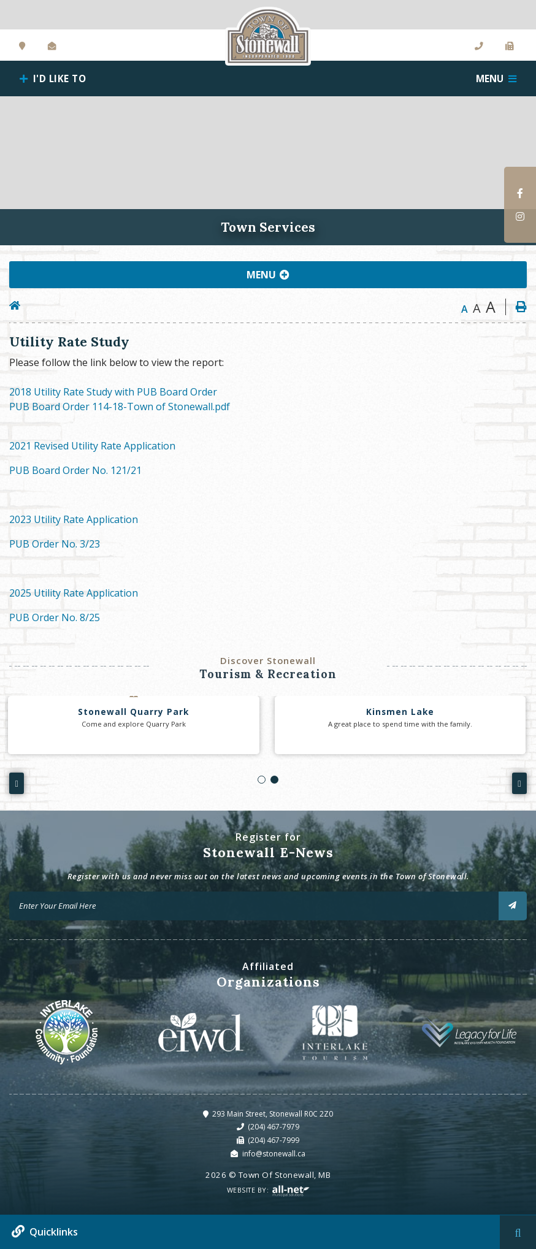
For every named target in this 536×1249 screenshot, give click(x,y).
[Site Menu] (268, 274)
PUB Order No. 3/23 (54, 544)
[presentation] (16, 783)
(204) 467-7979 (273, 1126)
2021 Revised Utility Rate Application (92, 446)
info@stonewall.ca (273, 1153)
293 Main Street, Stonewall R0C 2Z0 (272, 1114)
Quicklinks (53, 1232)
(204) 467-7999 (273, 1140)
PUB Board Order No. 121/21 (75, 470)
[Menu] (496, 78)
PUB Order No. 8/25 (54, 617)
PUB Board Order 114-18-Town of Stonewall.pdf (119, 406)
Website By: (268, 1191)
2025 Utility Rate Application (73, 593)
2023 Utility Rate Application (73, 519)
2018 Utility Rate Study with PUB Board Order (113, 392)
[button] (261, 780)
